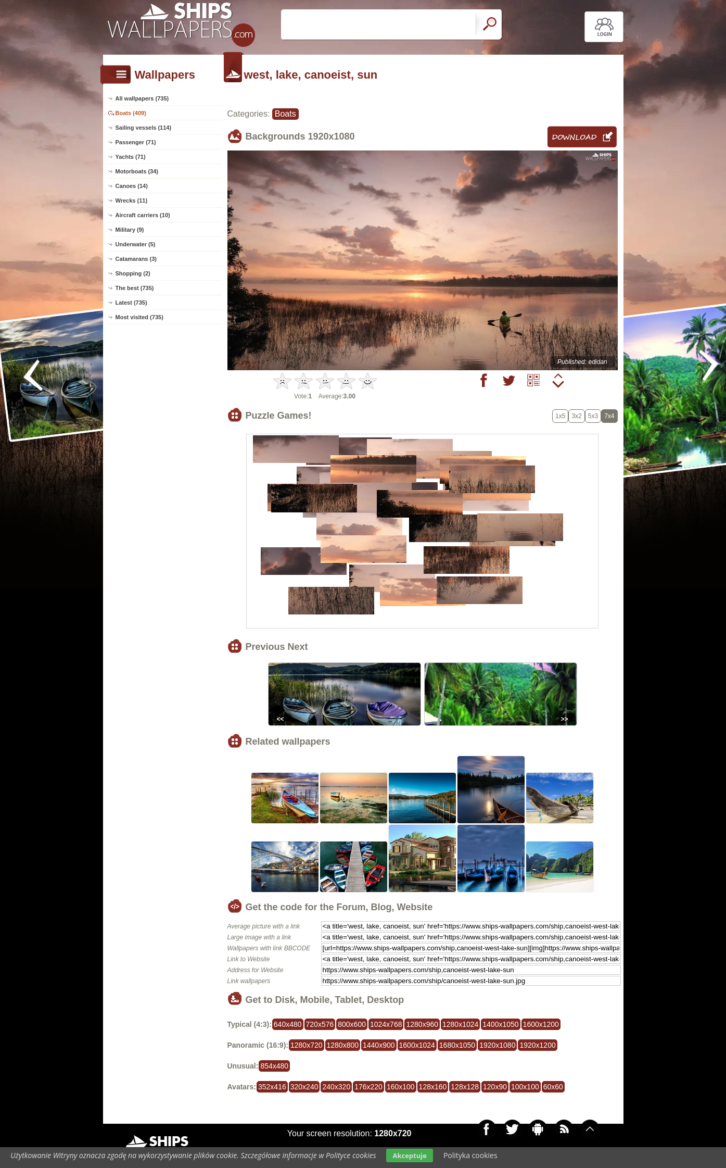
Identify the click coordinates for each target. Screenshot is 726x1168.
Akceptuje (409, 1155)
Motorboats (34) (137, 171)
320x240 (304, 1087)
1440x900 (379, 1045)
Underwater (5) (136, 244)
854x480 (274, 1066)
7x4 (609, 416)
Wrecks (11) (132, 200)
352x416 (272, 1087)
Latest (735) (131, 302)
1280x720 (306, 1045)
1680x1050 (457, 1045)
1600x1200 (541, 1024)
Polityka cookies (470, 1155)
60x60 (553, 1087)
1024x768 (386, 1024)
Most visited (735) (139, 317)
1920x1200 (537, 1045)
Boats (285, 113)
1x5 (560, 416)
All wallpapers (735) (142, 98)
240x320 (336, 1087)
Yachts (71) (131, 157)
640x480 (288, 1024)
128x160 (433, 1087)
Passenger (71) (136, 142)
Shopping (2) (133, 273)
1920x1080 (497, 1045)
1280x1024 (460, 1024)
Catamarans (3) (136, 259)
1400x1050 (500, 1024)
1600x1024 (417, 1045)
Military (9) (130, 230)
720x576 (320, 1024)
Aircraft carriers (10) (143, 215)
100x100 (525, 1087)
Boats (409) (131, 113)
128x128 (465, 1087)
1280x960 (422, 1024)
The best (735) (135, 288)
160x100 (401, 1087)
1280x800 (343, 1045)
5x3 (593, 416)
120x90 (495, 1087)
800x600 (352, 1024)
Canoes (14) (132, 186)
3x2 (576, 416)
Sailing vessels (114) (144, 127)
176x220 (368, 1087)
